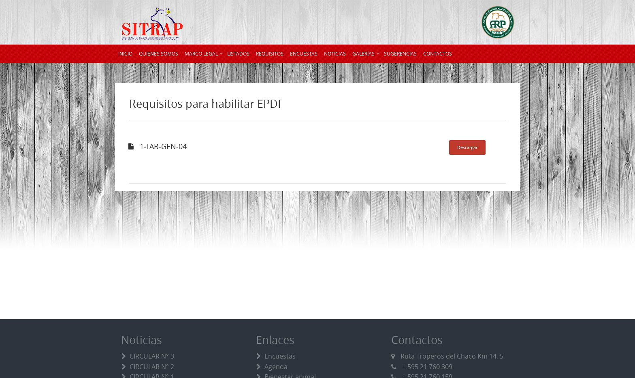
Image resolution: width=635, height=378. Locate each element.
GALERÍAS (363, 53)
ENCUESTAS (304, 53)
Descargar (467, 147)
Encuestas (280, 356)
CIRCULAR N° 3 (152, 356)
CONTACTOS (437, 53)
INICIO (125, 53)
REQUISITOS (269, 53)
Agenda (276, 366)
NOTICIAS (335, 53)
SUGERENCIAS (400, 53)
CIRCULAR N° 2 (152, 366)
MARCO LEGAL (201, 53)
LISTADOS (238, 53)
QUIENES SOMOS (158, 53)
